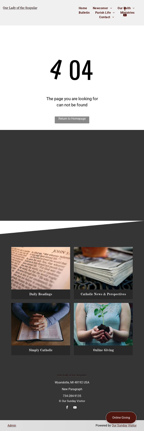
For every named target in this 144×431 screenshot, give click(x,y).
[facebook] (125, 9)
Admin (12, 425)
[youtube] (125, 16)
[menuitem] (83, 8)
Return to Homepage (72, 118)
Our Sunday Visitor (124, 425)
